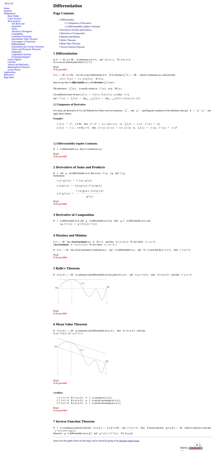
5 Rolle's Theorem (67, 40)
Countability (17, 34)
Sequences (16, 26)
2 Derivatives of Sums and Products (75, 30)
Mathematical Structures (19, 67)
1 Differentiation (66, 19)
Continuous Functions (22, 36)
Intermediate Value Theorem (24, 39)
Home (6, 8)
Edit (181, 451)
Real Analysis (14, 21)
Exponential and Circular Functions (28, 46)
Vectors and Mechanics (18, 64)
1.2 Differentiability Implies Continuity (82, 26)
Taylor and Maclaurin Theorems (26, 49)
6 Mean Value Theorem (69, 43)
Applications (9, 72)
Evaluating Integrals (21, 57)
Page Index (9, 77)
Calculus (12, 62)
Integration (17, 52)
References (9, 75)
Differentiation (18, 44)
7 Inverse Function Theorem (72, 47)
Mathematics (10, 13)
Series (14, 29)
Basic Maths (13, 16)
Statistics (8, 11)
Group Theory (14, 69)
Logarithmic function (21, 54)
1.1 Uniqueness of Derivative (78, 23)
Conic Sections (14, 18)
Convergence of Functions (24, 41)
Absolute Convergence (22, 31)
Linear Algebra (14, 59)
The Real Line (18, 23)
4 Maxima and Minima (69, 37)
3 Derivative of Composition (72, 33)
